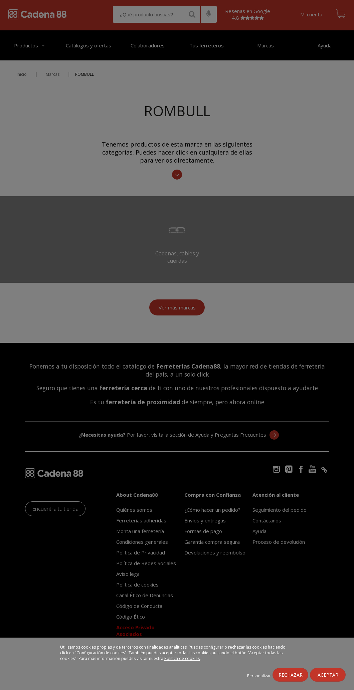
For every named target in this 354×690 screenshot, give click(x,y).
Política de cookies (182, 658)
